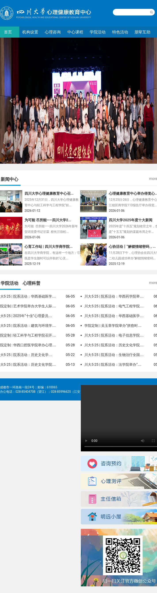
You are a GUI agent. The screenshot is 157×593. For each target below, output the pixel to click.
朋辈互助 (142, 32)
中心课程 (75, 32)
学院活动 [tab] (9, 283)
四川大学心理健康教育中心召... (49, 193)
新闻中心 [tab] (9, 179)
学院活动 (98, 32)
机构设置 (30, 32)
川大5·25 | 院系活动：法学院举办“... (112, 364)
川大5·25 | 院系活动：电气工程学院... (113, 306)
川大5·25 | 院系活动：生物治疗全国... (113, 355)
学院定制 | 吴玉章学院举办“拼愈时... (112, 325)
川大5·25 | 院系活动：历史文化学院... (113, 345)
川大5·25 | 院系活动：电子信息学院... (113, 335)
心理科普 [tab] (31, 283)
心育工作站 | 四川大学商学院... (49, 247)
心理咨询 (53, 32)
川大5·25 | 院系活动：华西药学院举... (113, 296)
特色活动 (120, 32)
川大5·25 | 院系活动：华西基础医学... (113, 316)
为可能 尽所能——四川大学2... (48, 220)
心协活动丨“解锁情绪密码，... (132, 247)
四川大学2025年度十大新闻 (130, 220)
